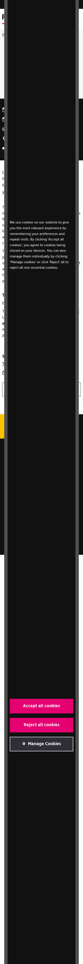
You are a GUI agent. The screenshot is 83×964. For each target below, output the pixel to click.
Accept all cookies (41, 706)
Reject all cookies (42, 725)
